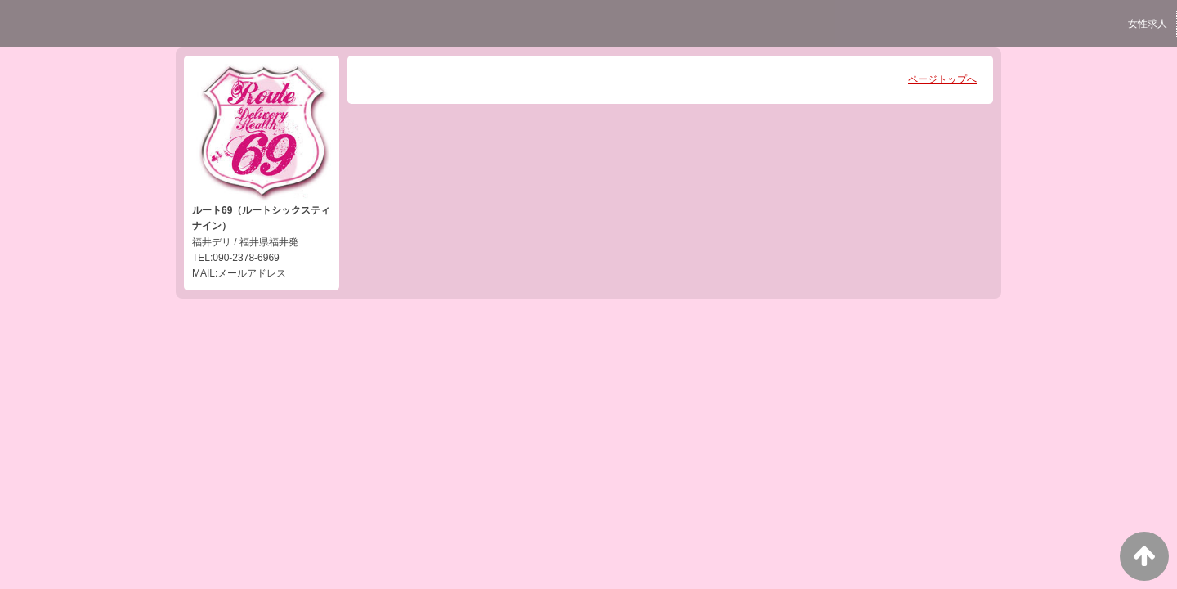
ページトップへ (942, 79)
